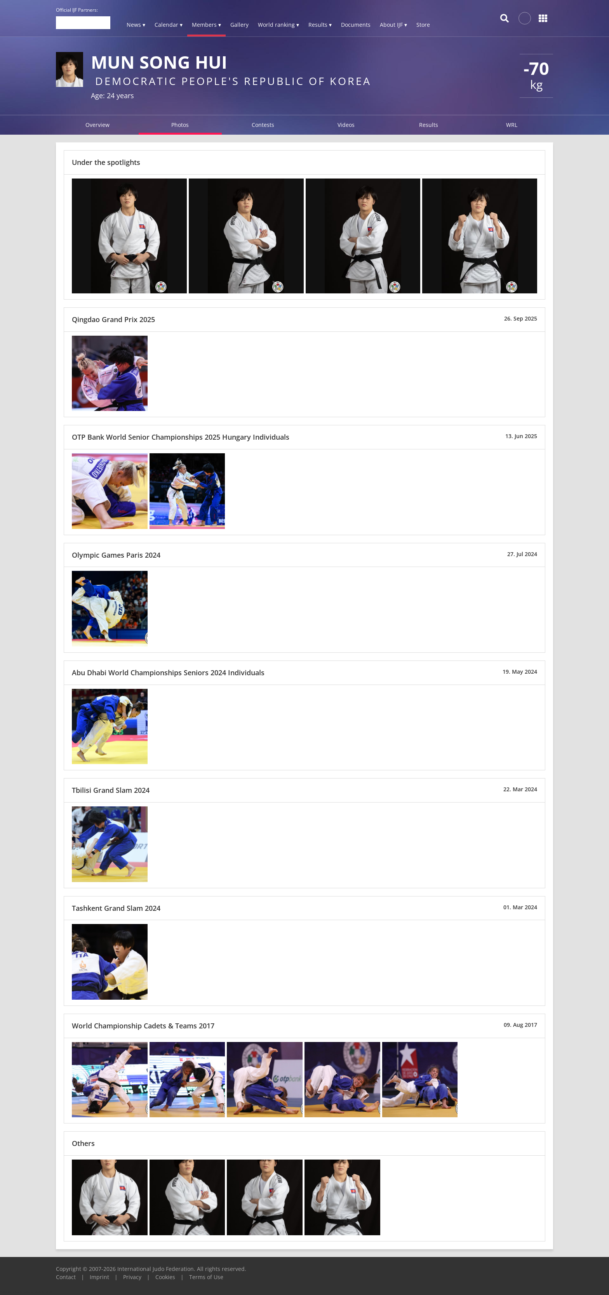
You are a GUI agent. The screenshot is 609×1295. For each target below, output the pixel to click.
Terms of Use (206, 1277)
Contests (263, 124)
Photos (180, 124)
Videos (346, 124)
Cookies (165, 1277)
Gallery (239, 24)
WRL (511, 124)
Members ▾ (206, 24)
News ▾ (136, 24)
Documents (356, 24)
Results (428, 124)
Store (423, 24)
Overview (97, 124)
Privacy (132, 1277)
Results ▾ (320, 24)
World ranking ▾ (278, 24)
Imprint (99, 1277)
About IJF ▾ (393, 24)
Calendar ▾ (169, 24)
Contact (66, 1277)
